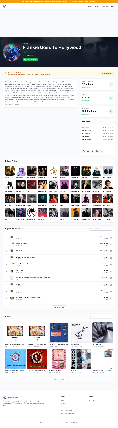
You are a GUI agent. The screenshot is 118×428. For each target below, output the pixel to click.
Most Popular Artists (66, 410)
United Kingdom (30, 55)
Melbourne (88, 139)
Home (90, 6)
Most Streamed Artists (67, 413)
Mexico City (88, 130)
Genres (113, 6)
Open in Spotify (30, 60)
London (87, 128)
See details (86, 87)
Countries (105, 6)
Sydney (87, 136)
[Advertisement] (59, 23)
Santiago (87, 133)
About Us (92, 400)
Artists (97, 6)
